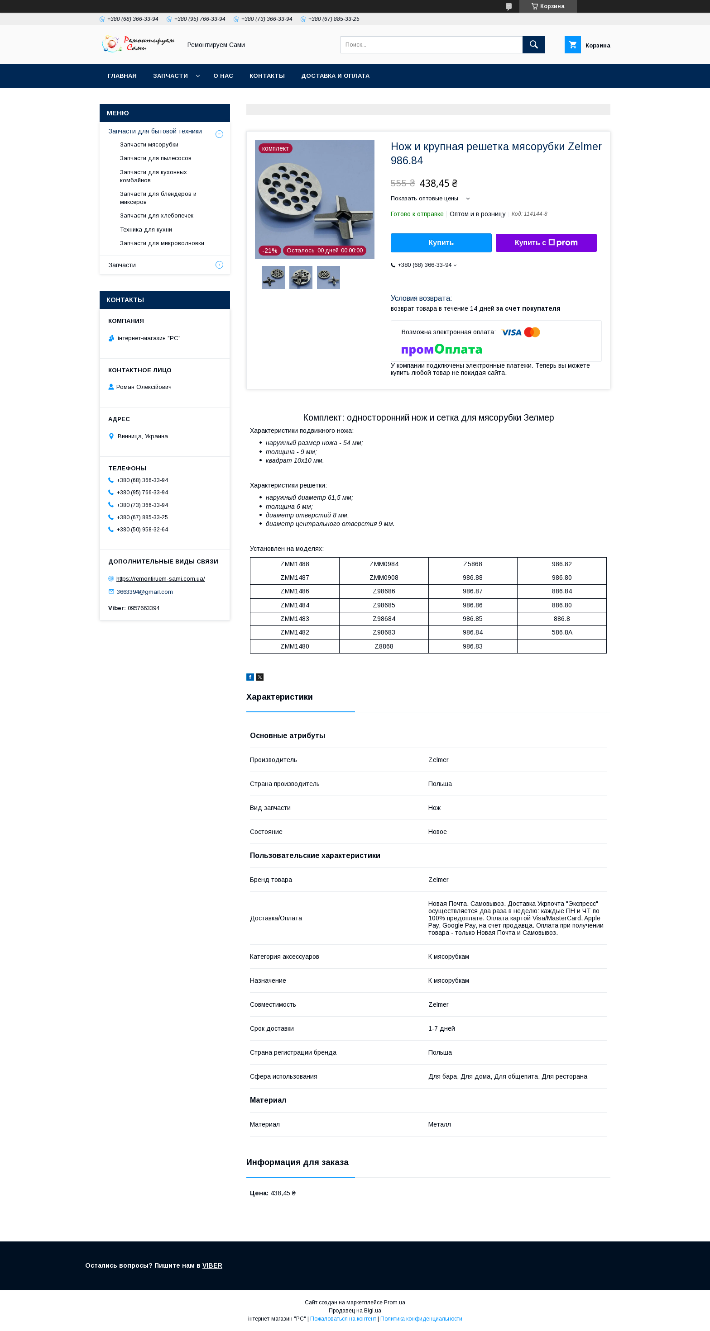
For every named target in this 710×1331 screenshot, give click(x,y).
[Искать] (534, 44)
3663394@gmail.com (145, 591)
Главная (122, 75)
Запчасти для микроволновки (162, 243)
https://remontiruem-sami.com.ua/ (160, 578)
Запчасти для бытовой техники (155, 131)
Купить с (546, 243)
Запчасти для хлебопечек (156, 215)
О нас (223, 75)
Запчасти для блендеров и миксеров (158, 197)
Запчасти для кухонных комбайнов (153, 176)
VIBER (212, 1265)
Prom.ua (394, 1302)
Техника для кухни (146, 229)
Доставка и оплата (335, 75)
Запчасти (170, 75)
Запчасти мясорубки (149, 144)
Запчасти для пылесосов (156, 158)
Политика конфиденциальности (421, 1319)
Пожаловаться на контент (343, 1319)
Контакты (267, 75)
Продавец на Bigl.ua (355, 1310)
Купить (441, 242)
